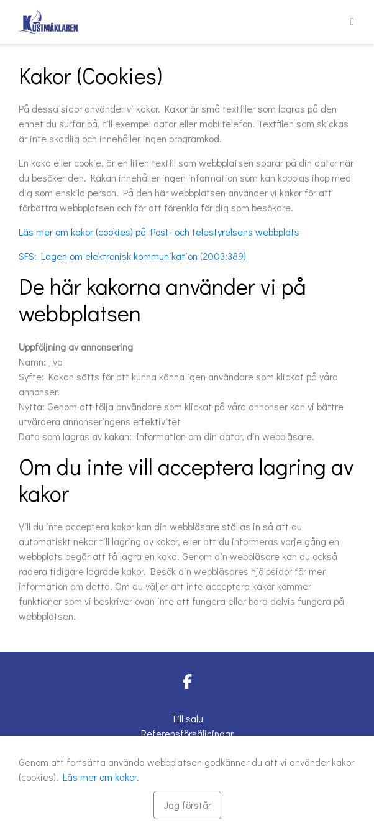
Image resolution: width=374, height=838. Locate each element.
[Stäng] (187, 805)
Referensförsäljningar (187, 733)
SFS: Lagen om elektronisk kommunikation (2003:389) (132, 255)
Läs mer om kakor (100, 776)
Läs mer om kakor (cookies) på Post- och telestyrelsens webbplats (159, 231)
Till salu (187, 718)
